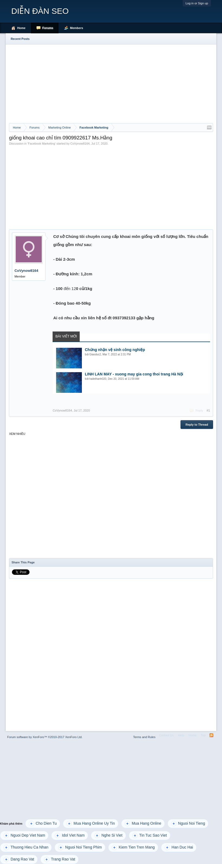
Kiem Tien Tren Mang (133, 847)
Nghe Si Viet (108, 835)
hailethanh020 (98, 378)
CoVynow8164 (80, 143)
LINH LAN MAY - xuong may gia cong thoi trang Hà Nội (134, 374)
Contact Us (166, 735)
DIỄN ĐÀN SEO (40, 11)
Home (21, 28)
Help (181, 735)
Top (203, 735)
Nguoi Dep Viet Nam (24, 835)
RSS (211, 735)
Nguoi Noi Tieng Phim (80, 847)
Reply (199, 410)
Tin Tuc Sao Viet (149, 835)
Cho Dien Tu (43, 823)
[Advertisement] (111, 82)
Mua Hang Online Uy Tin (90, 823)
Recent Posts (20, 38)
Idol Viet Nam (70, 835)
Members (76, 28)
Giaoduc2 (95, 354)
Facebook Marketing (41, 143)
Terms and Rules (144, 737)
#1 (208, 410)
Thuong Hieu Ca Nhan (26, 847)
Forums (47, 28)
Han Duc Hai (179, 847)
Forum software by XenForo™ (44, 737)
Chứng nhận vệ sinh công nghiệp (115, 349)
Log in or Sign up (196, 3)
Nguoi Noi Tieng (188, 823)
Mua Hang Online (143, 823)
